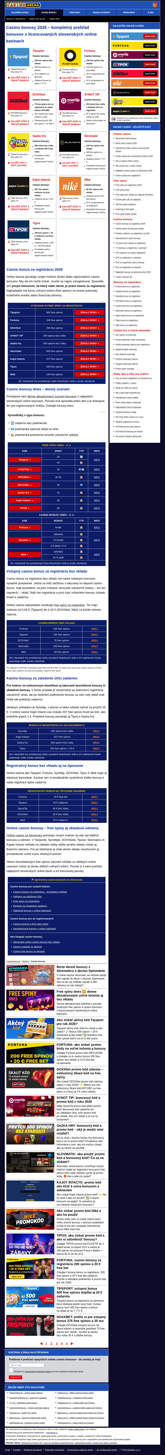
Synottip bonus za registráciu (128, 296)
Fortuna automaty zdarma (127, 359)
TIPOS (23, 508)
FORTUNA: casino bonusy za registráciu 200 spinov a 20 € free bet (79, 1264)
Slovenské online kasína (126, 138)
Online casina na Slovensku (24, 835)
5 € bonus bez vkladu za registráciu (131, 243)
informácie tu (51, 1433)
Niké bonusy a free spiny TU (70, 199)
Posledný (72, 1343)
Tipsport (38, 50)
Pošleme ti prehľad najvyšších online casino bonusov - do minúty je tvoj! (55, 1359)
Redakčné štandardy (33, 1450)
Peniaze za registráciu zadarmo (30, 905)
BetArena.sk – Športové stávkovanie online (27, 1418)
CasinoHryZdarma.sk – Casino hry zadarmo (28, 1398)
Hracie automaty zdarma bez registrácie (133, 344)
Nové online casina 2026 (126, 143)
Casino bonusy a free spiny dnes (30, 924)
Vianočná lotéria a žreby (126, 412)
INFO (97, 459)
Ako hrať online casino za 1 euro (129, 417)
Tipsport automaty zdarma (127, 364)
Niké (87, 179)
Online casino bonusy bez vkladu (130, 228)
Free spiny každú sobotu (126, 214)
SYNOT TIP (92, 94)
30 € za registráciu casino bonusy (130, 262)
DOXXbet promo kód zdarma (128, 427)
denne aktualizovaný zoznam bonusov (52, 396)
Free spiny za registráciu (26, 901)
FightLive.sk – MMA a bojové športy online (75, 1393)
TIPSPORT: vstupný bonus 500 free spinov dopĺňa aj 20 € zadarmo (79, 1292)
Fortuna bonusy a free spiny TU (69, 70)
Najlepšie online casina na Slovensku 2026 (134, 171)
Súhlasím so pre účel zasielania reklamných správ (48, 1371)
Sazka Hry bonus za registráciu (129, 306)
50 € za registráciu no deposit (128, 267)
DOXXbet (39, 94)
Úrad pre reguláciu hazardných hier (58, 1443)
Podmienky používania (54, 1450)
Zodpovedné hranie (83, 1443)
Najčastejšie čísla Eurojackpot (128, 407)
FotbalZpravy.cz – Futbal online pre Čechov (76, 1403)
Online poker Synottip (125, 369)
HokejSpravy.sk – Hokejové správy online (27, 1423)
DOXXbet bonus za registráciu (128, 301)
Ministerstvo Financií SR (31, 1443)
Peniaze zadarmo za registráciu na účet (133, 233)
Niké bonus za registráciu (126, 325)
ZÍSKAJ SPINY (88, 312)
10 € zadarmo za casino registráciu (131, 253)
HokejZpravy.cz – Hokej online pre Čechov (75, 1423)
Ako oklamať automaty (125, 354)
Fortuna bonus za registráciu (128, 286)
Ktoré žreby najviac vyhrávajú (128, 402)
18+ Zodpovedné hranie (107, 1450)
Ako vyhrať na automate (126, 335)
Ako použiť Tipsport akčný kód (128, 436)
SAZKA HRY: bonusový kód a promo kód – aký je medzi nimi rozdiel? (80, 1129)
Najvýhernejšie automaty (126, 349)
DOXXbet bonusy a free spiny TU (19, 114)
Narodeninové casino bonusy (128, 238)
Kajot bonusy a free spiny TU (19, 199)
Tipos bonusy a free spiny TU (19, 243)
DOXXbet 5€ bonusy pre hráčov (129, 431)
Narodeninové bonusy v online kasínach (34, 928)
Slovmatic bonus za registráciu (129, 311)
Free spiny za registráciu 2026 (128, 185)
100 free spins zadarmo (126, 204)
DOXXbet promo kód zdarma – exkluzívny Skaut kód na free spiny (80, 1073)
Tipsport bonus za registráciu (128, 291)
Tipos (36, 223)
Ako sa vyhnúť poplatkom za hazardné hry (134, 378)
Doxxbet (23, 540)
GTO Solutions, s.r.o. (132, 1450)
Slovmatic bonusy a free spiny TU (70, 156)
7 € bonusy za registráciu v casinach (131, 248)
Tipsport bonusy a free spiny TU (18, 70)
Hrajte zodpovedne (76, 1429)
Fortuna (89, 50)
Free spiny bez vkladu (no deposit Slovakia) (134, 195)
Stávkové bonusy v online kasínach (32, 910)
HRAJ (94, 628)
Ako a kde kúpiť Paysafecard (128, 393)
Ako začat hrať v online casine (128, 166)
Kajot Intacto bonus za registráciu (130, 315)
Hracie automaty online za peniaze (130, 340)
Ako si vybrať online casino (127, 161)
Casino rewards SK (124, 277)
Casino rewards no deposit (27, 946)
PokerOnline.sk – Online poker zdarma (26, 1393)
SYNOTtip (23, 469)
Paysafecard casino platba (127, 397)
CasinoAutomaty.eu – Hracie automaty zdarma (29, 1408)
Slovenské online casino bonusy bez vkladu (36, 942)
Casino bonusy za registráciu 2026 (130, 224)
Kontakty (17, 1450)
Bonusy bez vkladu (37, 19)
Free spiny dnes (122, 190)
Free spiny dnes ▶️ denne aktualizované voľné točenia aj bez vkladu (80, 995)
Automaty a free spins (125, 209)
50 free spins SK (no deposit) (128, 199)
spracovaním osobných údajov (38, 1371)
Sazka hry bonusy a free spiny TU (19, 155)
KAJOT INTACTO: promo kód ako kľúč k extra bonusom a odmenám (79, 1186)
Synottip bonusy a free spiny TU (70, 114)
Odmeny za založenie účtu (27, 896)
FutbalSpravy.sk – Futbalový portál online (75, 1398)
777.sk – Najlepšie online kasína (23, 1403)
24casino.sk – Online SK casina (23, 1413)
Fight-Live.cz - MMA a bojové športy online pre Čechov (80, 1418)
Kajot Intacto (41, 179)
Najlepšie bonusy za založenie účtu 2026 (133, 272)
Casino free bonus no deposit (29, 951)
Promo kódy (54, 19)
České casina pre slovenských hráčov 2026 (134, 156)
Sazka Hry (23, 492)
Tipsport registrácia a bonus (127, 422)
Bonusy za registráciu (16, 19)
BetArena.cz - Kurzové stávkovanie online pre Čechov (80, 1413)
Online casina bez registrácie (128, 175)
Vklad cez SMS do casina (126, 388)
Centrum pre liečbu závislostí (104, 1443)
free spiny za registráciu (69, 605)
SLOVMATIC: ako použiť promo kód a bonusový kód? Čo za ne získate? (81, 1158)
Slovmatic (91, 136)
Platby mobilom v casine (126, 383)
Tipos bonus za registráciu (127, 320)
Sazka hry (39, 136)
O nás (7, 1450)
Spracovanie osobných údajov (80, 1450)
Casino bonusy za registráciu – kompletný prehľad (40, 891)
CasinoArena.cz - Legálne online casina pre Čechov (79, 1408)
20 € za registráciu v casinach (128, 257)
